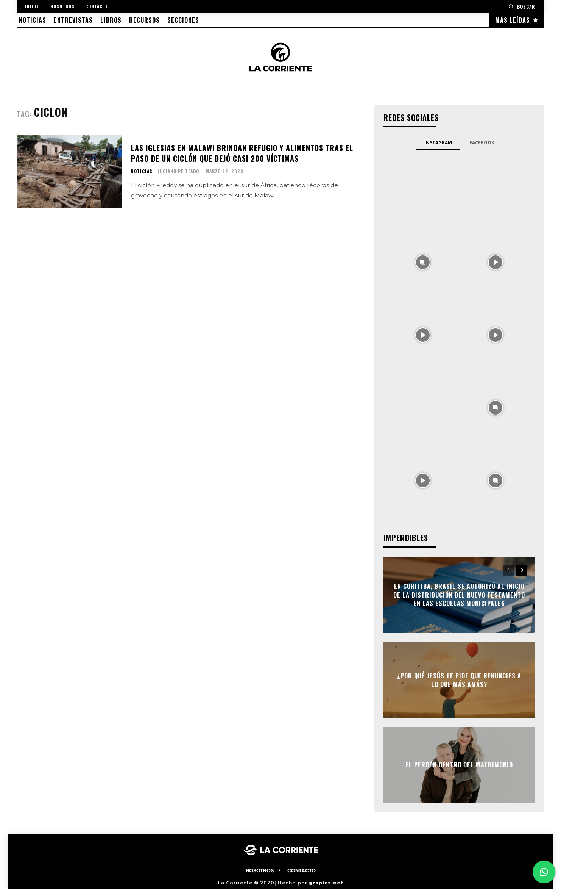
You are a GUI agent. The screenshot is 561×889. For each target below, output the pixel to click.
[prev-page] (508, 570)
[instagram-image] (422, 188)
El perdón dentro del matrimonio (459, 764)
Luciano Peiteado (178, 171)
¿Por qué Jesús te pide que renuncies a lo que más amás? (459, 680)
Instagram (438, 142)
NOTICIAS (142, 171)
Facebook (481, 142)
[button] (521, 6)
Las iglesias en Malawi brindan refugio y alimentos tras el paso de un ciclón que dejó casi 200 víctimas (242, 153)
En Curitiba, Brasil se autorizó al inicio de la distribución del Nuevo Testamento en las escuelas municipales (459, 595)
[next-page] (521, 570)
